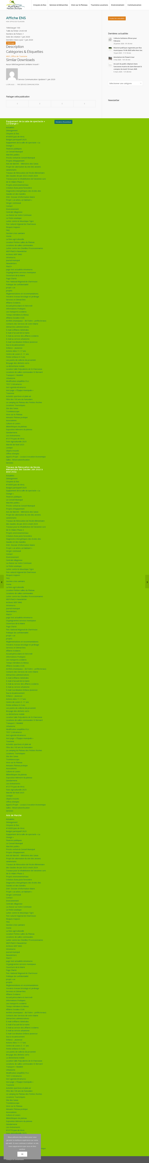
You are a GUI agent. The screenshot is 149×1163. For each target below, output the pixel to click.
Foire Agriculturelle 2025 (16, 441)
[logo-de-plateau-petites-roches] (15, 5)
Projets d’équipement (15, 160)
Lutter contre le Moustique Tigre (20, 221)
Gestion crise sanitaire (15, 233)
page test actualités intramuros (19, 269)
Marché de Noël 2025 (15, 444)
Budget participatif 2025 (16, 139)
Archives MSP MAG (14, 254)
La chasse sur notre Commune (19, 215)
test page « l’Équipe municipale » (19, 390)
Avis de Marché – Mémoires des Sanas (22, 163)
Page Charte (11, 278)
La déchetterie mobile (15, 366)
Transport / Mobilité (14, 375)
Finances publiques (14, 148)
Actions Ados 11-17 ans (16, 351)
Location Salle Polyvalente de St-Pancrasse (24, 369)
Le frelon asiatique (14, 218)
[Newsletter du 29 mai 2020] (2, 581)
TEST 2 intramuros (14, 384)
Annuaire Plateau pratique (17, 417)
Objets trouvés (12, 450)
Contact (9, 206)
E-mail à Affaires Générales (17, 330)
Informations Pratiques (15, 308)
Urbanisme (10, 378)
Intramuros (10, 257)
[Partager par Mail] (84, 103)
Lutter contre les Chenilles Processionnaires (24, 248)
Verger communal (13, 203)
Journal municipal (13, 260)
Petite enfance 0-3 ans (15, 357)
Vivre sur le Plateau (14, 414)
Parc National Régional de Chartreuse (21, 281)
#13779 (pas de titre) (15, 438)
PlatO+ (9, 266)
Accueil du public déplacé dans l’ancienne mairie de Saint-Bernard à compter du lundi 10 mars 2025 (128, 66)
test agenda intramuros (16, 387)
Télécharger (10, 43)
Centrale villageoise (14, 212)
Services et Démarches (16, 299)
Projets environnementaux (17, 185)
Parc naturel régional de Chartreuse (21, 224)
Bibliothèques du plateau (16, 426)
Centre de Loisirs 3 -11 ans (17, 354)
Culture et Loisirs (13, 423)
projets (9, 290)
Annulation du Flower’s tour (124, 57)
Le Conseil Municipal (14, 151)
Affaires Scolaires (13, 302)
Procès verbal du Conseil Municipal (20, 157)
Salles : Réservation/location (18, 459)
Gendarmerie (11, 432)
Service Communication (29, 84)
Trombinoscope (12, 411)
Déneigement (12, 130)
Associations (11, 420)
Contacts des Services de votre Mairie (22, 324)
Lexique (9, 447)
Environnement (12, 209)
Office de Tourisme (17, 21)
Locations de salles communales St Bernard (24, 372)
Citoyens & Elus (12, 133)
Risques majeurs (13, 227)
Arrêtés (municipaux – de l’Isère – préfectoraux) (26, 320)
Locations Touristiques (15, 405)
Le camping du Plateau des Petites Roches (24, 402)
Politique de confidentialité (17, 284)
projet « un (10, 287)
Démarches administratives (17, 327)
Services (9, 462)
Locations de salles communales (19, 245)
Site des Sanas (12, 408)
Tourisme (10, 393)
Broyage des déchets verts (17, 363)
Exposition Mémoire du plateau (19, 429)
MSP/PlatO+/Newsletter (16, 251)
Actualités (10, 127)
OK (22, 1154)
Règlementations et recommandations (22, 293)
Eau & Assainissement (15, 345)
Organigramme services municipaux (21, 272)
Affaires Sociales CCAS (15, 318)
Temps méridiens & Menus (17, 314)
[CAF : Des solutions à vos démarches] (147, 581)
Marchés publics (12, 154)
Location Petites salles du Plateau (20, 242)
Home (8, 236)
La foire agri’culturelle (15, 239)
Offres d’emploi (12, 453)
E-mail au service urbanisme (17, 339)
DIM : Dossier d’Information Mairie (20, 197)
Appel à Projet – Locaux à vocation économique (26, 456)
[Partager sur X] (40, 103)
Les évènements (13, 435)
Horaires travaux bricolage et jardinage (22, 296)
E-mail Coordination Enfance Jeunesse (22, 342)
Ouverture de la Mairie (15, 275)
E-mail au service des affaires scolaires (22, 336)
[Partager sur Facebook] (17, 103)
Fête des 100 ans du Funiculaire (19, 399)
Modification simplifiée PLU (17, 381)
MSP (7, 21)
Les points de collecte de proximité (21, 360)
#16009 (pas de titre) (15, 136)
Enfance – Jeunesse (14, 348)
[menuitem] (39, 5)
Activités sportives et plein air (18, 396)
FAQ (8, 230)
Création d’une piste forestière (19, 188)
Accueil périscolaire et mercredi (19, 305)
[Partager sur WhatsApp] (62, 103)
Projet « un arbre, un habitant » (19, 200)
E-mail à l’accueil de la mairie (17, 333)
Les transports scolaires (16, 311)
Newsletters (11, 263)
